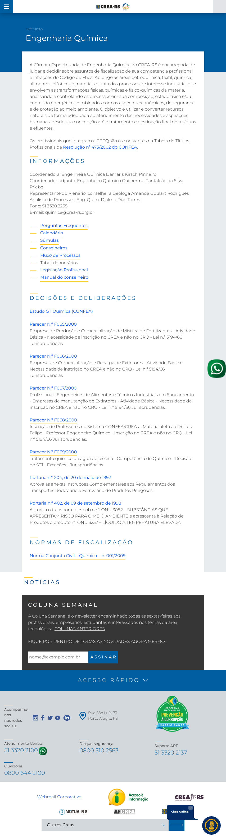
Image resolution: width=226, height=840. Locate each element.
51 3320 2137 (171, 753)
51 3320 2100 (21, 750)
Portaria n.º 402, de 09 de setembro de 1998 (75, 503)
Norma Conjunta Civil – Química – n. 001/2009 (77, 555)
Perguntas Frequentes (64, 225)
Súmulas (49, 240)
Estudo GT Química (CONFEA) (61, 311)
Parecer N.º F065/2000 (53, 324)
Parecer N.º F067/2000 (53, 388)
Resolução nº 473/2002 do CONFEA (100, 147)
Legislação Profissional (64, 270)
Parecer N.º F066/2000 (53, 356)
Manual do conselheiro (64, 277)
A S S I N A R (103, 657)
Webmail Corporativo (59, 797)
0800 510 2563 (99, 750)
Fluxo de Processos (60, 255)
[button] (113, 680)
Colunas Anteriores (80, 629)
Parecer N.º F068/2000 (53, 420)
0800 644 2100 (25, 773)
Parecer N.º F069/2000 (53, 452)
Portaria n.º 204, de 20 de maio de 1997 (70, 477)
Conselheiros (53, 248)
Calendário (51, 233)
